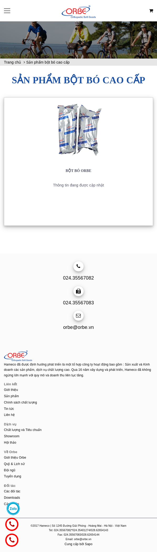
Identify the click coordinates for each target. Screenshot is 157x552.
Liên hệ (9, 415)
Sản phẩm (11, 396)
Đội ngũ (9, 470)
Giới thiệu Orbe (15, 457)
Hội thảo (10, 442)
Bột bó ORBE (79, 171)
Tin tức (9, 409)
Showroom (11, 436)
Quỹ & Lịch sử (14, 464)
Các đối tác (12, 491)
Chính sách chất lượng (20, 402)
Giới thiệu (11, 390)
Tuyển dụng (12, 476)
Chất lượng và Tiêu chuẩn (23, 430)
